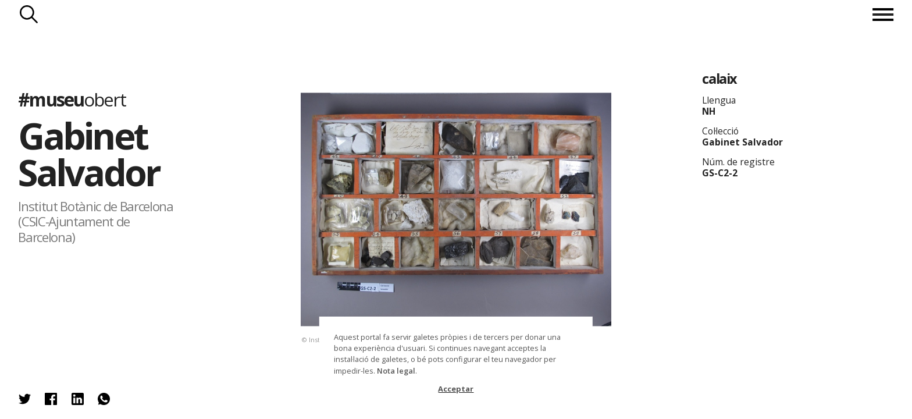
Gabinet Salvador (88, 154)
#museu (71, 99)
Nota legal (396, 370)
